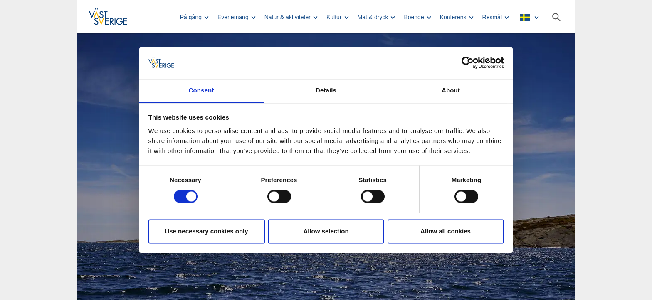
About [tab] (451, 90)
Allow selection (325, 231)
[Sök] (556, 17)
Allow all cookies (445, 231)
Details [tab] (326, 90)
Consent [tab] (201, 90)
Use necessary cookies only (206, 231)
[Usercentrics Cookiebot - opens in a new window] (467, 63)
